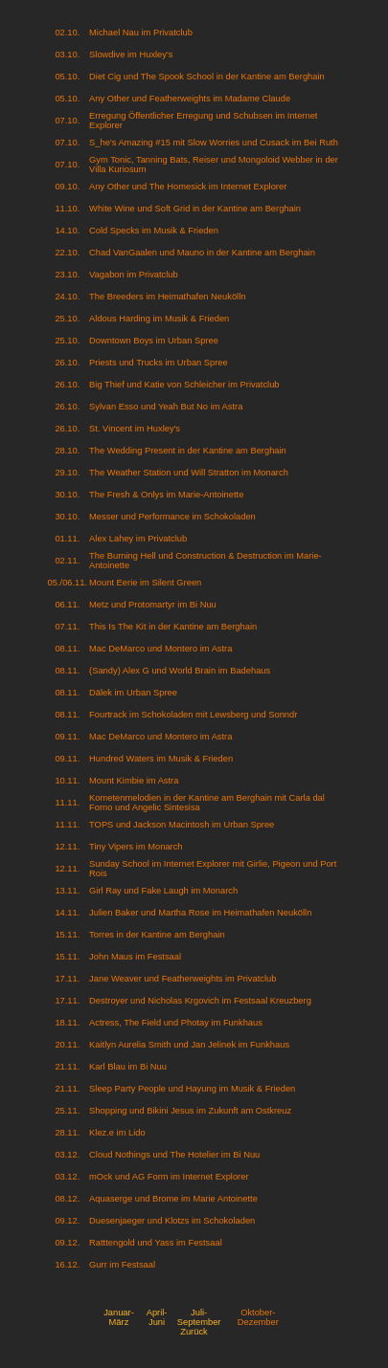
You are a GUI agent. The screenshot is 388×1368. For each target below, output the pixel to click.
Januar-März (118, 1317)
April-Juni (157, 1317)
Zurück (194, 1331)
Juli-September (199, 1317)
